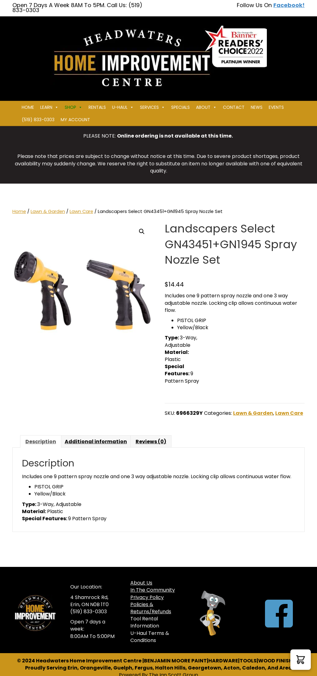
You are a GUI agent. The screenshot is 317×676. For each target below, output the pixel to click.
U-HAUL (123, 107)
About (206, 107)
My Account (75, 120)
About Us (141, 582)
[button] (141, 231)
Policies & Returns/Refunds (150, 608)
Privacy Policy (147, 597)
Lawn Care (81, 211)
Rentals (97, 107)
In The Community (152, 589)
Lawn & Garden (48, 211)
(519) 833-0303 (38, 120)
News (257, 107)
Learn (49, 107)
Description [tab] (40, 441)
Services (152, 107)
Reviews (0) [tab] (151, 441)
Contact (234, 107)
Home (28, 107)
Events (276, 107)
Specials (180, 107)
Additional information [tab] (96, 441)
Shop (73, 107)
